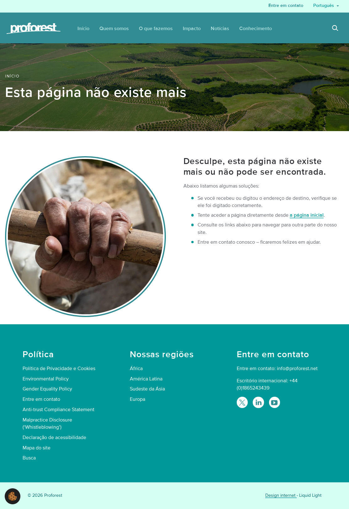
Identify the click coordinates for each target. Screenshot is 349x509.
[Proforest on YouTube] (274, 402)
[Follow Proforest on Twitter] (242, 402)
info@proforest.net (297, 368)
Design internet (281, 495)
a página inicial (307, 215)
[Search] (335, 29)
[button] (12, 496)
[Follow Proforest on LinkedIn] (258, 402)
